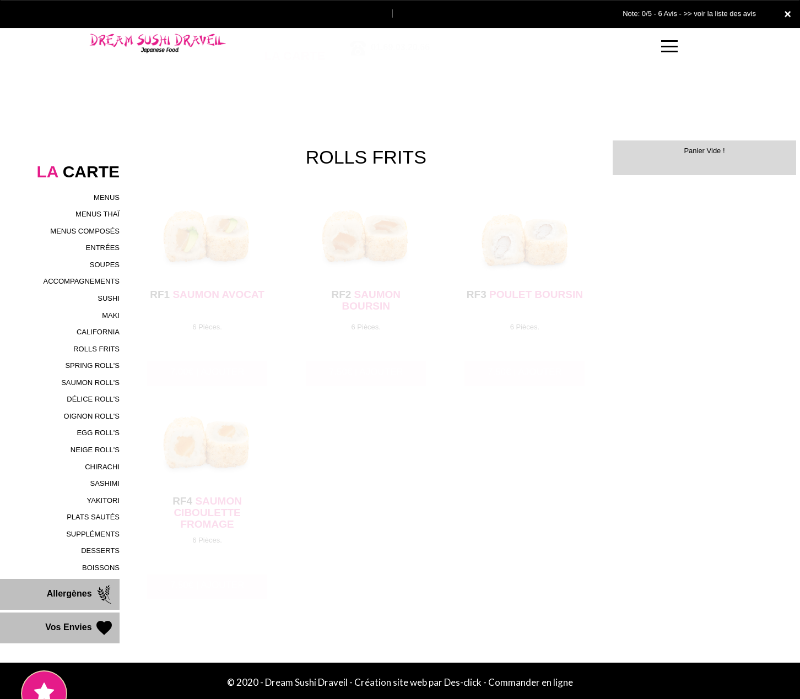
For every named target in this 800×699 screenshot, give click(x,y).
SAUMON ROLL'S (90, 382)
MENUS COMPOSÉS (85, 231)
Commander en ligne (530, 682)
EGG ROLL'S (98, 433)
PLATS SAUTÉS (93, 517)
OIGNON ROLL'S (92, 416)
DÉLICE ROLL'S (93, 399)
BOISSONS (101, 567)
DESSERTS (100, 550)
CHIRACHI (102, 467)
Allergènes (80, 594)
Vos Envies (79, 628)
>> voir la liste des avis (719, 13)
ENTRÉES (103, 247)
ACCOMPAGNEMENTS (82, 281)
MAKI (111, 315)
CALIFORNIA (98, 332)
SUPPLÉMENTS (93, 534)
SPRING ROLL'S (92, 365)
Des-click (463, 682)
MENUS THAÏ (97, 214)
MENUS (107, 197)
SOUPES (105, 265)
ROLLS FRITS (96, 349)
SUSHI (109, 298)
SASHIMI (105, 483)
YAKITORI (103, 500)
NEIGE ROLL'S (95, 450)
